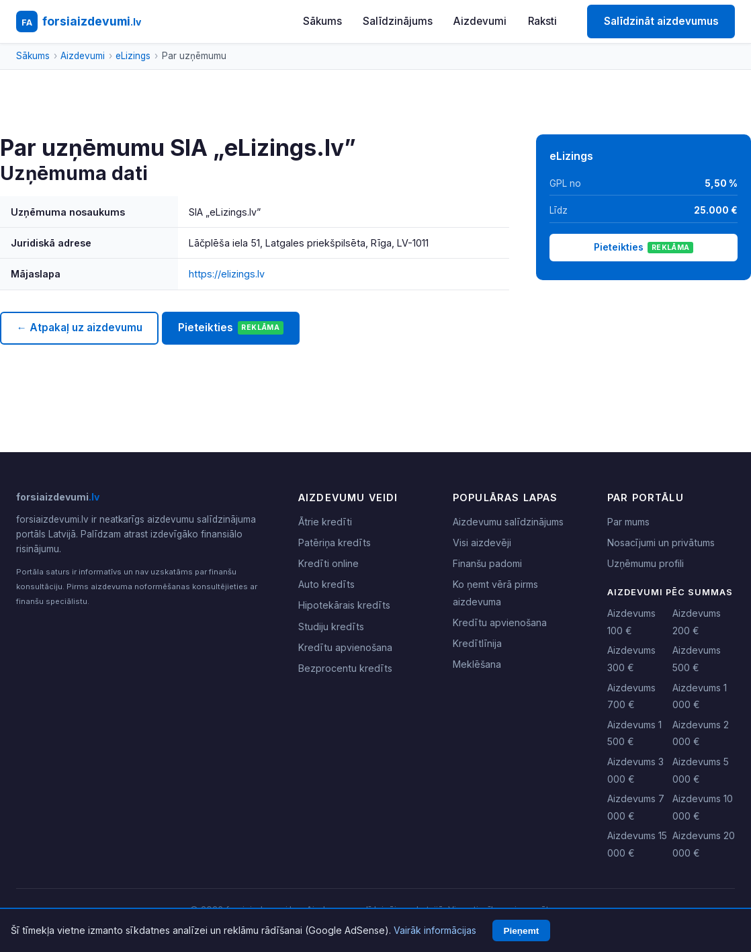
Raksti (542, 21)
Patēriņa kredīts (334, 542)
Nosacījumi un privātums (661, 542)
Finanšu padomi (487, 563)
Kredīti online (328, 563)
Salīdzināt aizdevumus (661, 21)
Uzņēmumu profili (645, 563)
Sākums (322, 21)
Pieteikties (230, 328)
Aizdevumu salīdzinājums (508, 521)
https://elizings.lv (227, 273)
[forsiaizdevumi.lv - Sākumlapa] (78, 21)
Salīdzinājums (398, 21)
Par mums (628, 521)
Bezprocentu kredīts (345, 668)
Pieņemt (521, 931)
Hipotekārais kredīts (344, 605)
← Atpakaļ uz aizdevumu (79, 327)
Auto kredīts (326, 584)
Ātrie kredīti (325, 521)
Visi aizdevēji (482, 542)
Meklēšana (477, 664)
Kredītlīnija (477, 643)
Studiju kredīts (331, 626)
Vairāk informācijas (435, 930)
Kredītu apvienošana (345, 647)
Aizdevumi (479, 21)
